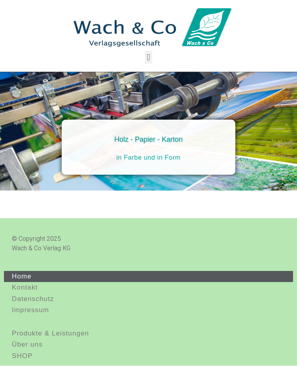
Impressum (30, 310)
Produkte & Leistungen (50, 333)
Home (22, 276)
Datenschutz (33, 299)
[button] (148, 57)
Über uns (27, 344)
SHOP (22, 356)
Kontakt (25, 287)
